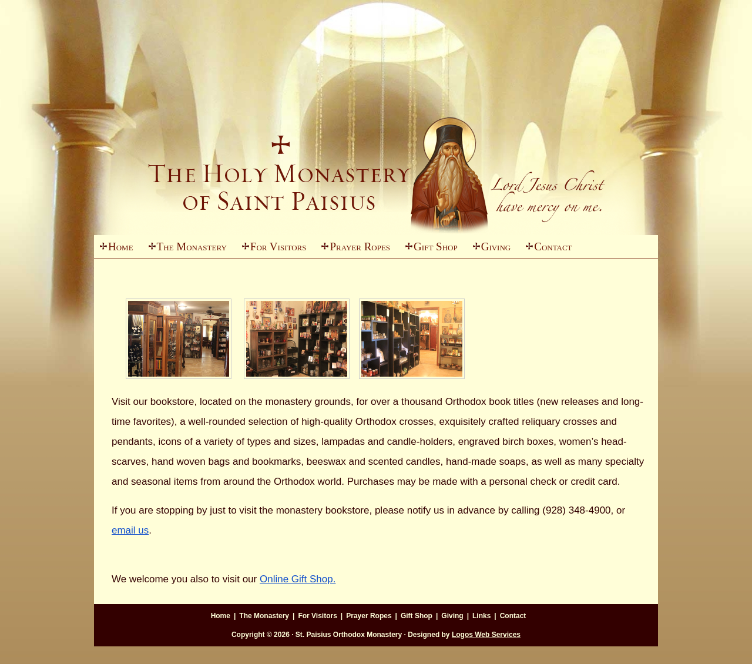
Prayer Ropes (360, 246)
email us (130, 530)
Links (481, 616)
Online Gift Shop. (297, 579)
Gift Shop (436, 246)
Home (120, 246)
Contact (553, 246)
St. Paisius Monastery (376, 147)
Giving (489, 249)
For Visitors (271, 249)
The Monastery (185, 249)
